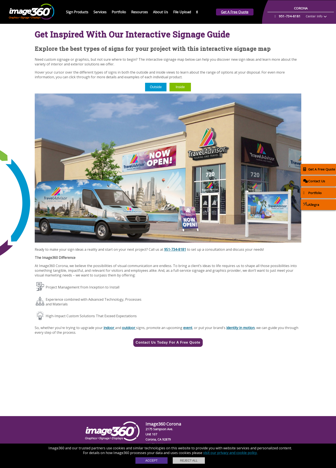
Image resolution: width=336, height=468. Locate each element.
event (187, 327)
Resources (139, 12)
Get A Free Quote (234, 12)
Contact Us (314, 180)
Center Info (314, 16)
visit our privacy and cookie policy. (230, 452)
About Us (160, 12)
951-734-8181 (175, 249)
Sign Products (77, 12)
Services (99, 12)
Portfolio (119, 12)
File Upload (182, 12)
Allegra (311, 204)
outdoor (129, 327)
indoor (109, 327)
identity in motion (240, 327)
